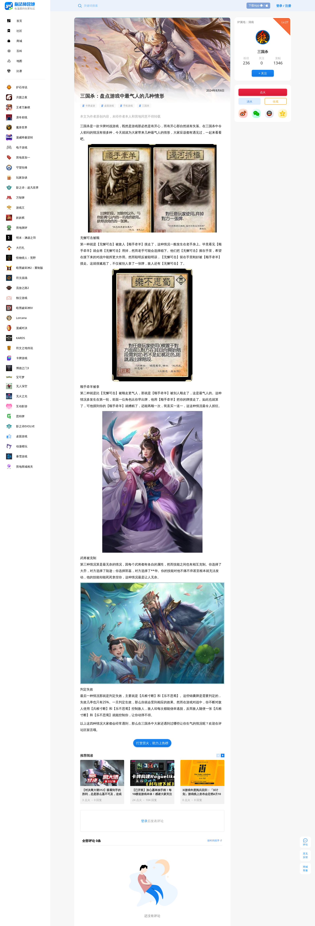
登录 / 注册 (283, 6)
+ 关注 (263, 73)
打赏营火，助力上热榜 (152, 743)
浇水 (249, 101)
